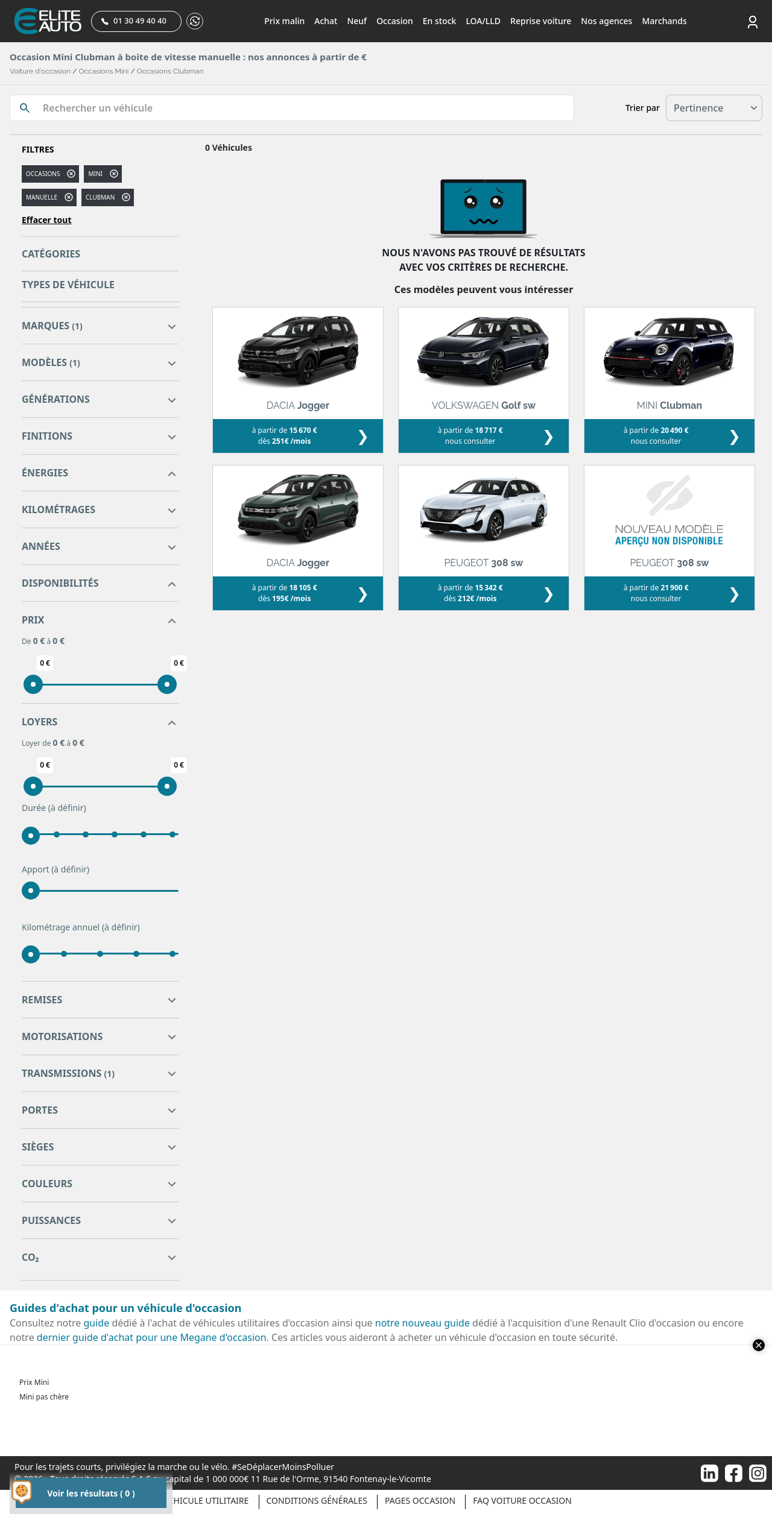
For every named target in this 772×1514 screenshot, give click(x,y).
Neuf (357, 21)
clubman (100, 197)
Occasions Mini (104, 71)
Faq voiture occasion (522, 1500)
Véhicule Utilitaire (205, 1500)
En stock (440, 21)
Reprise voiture (540, 21)
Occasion (394, 21)
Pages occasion (420, 1500)
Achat (325, 21)
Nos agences (606, 21)
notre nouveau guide (422, 1322)
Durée (54, 808)
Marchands (664, 21)
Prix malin (284, 21)
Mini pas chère (44, 1397)
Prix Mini (34, 1382)
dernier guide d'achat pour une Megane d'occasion (152, 1337)
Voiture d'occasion (40, 71)
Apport (55, 869)
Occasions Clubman (170, 71)
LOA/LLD (483, 21)
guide (97, 1322)
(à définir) (67, 807)
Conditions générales (317, 1500)
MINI (95, 173)
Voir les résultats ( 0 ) (90, 1493)
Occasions (43, 173)
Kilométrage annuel (81, 927)
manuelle (41, 197)
